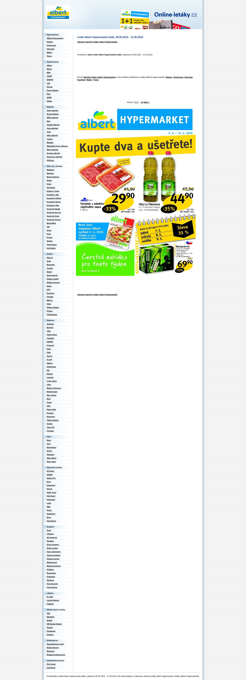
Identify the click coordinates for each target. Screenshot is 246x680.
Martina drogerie (54, 566)
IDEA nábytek (52, 118)
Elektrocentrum (53, 282)
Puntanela (51, 631)
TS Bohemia (52, 315)
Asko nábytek (52, 110)
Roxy (49, 517)
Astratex (50, 324)
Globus (169, 77)
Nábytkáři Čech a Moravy (57, 146)
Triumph (50, 431)
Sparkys (50, 635)
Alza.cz (50, 258)
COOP (49, 76)
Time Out (50, 427)
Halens (50, 363)
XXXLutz (50, 160)
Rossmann (51, 573)
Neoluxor (51, 651)
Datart (49, 272)
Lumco (50, 139)
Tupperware (52, 245)
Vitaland (50, 604)
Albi (48, 613)
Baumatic (51, 265)
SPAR (49, 97)
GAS (49, 352)
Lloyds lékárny (53, 600)
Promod (50, 413)
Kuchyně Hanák (53, 209)
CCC (49, 444)
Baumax (50, 173)
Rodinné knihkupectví (56, 655)
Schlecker (51, 577)
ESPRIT (50, 342)
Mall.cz (50, 300)
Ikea (48, 121)
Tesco (96, 80)
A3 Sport (50, 471)
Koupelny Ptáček (54, 198)
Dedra (49, 180)
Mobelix (50, 143)
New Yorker (51, 395)
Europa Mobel (53, 114)
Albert (49, 65)
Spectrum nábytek (54, 157)
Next (49, 399)
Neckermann (52, 392)
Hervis (49, 489)
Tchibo (49, 424)
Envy (49, 482)
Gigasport (51, 485)
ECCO (49, 451)
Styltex (50, 241)
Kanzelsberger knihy (55, 644)
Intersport (51, 500)
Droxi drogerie (53, 545)
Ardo (49, 261)
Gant (49, 349)
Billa (48, 73)
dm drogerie (52, 537)
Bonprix (50, 327)
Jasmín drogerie (54, 555)
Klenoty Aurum (53, 559)
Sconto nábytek (53, 153)
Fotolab (50, 297)
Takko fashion (53, 420)
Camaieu (50, 338)
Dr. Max (50, 597)
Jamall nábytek (53, 125)
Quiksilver (51, 514)
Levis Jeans (52, 381)
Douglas (50, 541)
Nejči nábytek (52, 150)
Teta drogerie (52, 584)
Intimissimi (51, 367)
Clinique (50, 534)
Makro (89, 80)
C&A (49, 331)
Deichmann (51, 447)
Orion (49, 230)
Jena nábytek (52, 128)
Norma (49, 87)
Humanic (50, 454)
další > (146, 102)
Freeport (50, 345)
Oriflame (50, 570)
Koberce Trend (53, 191)
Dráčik (49, 620)
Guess (49, 356)
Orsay (49, 402)
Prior (49, 234)
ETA (48, 290)
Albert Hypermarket (55, 38)
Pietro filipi (51, 409)
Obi (48, 227)
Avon (49, 530)
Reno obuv (51, 462)
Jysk (49, 132)
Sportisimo (51, 521)
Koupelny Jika (53, 195)
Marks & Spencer (54, 388)
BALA (49, 69)
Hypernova (178, 77)
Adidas (50, 475)
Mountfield (51, 223)
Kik (48, 370)
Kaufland (81, 80)
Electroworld (52, 275)
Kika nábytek (52, 135)
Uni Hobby (51, 248)
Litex (49, 385)
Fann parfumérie (54, 552)
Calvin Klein (52, 335)
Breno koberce (53, 177)
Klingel (50, 374)
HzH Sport (51, 496)
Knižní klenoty (53, 648)
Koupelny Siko (53, 205)
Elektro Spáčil (53, 279)
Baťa (49, 440)
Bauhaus (50, 170)
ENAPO (50, 80)
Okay (49, 304)
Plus (48, 94)
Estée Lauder (52, 548)
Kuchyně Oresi (53, 216)
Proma (49, 237)
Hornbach (51, 188)
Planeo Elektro (53, 307)
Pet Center (51, 664)
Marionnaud (52, 562)
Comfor (50, 268)
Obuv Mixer (51, 458)
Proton (49, 311)
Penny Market (52, 90)
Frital (49, 184)
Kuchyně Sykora (54, 220)
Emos (49, 286)
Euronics (50, 293)
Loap (49, 503)
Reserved (51, 417)
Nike (48, 507)
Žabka (49, 101)
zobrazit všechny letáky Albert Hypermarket (97, 42)
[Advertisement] (135, 66)
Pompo (50, 627)
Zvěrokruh (51, 668)
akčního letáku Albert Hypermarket (100, 77)
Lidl (48, 83)
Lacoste (50, 377)
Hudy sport (51, 492)
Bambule (50, 617)
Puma (49, 510)
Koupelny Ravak (54, 202)
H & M (49, 360)
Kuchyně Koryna (54, 212)
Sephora (50, 580)
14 (142, 102)
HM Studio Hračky (54, 624)
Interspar (188, 77)
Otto (48, 406)
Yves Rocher (52, 587)
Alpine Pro (51, 478)
